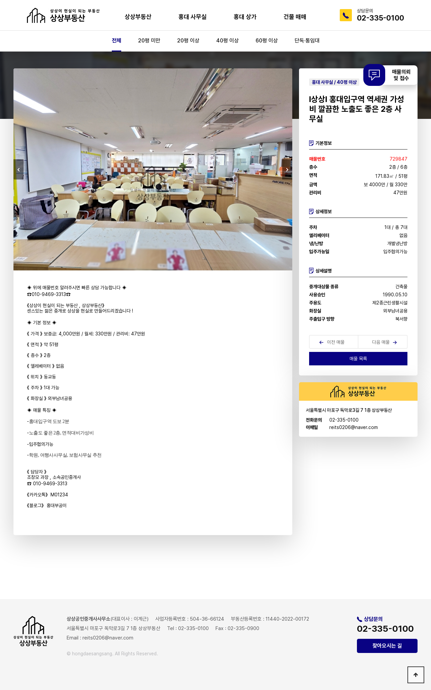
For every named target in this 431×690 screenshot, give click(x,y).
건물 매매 (295, 16)
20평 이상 (188, 40)
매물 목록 (358, 358)
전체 (116, 40)
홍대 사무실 (192, 16)
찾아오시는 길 (387, 646)
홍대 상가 (245, 16)
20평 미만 (149, 40)
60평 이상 (267, 40)
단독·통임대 (307, 40)
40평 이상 (227, 40)
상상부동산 (138, 16)
